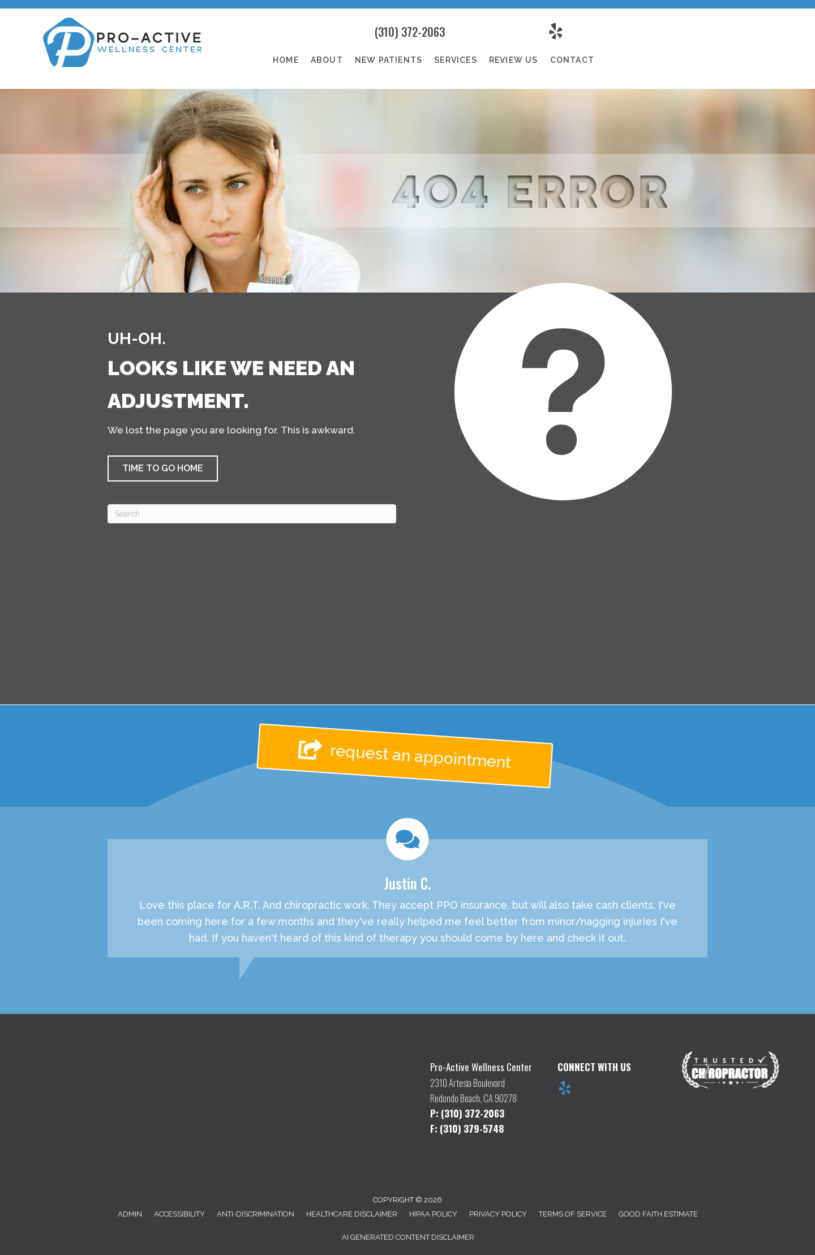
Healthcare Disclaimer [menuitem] (351, 1214)
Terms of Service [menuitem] (573, 1214)
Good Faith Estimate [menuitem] (658, 1214)
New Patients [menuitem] (388, 60)
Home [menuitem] (286, 60)
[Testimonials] (407, 887)
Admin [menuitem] (130, 1214)
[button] (163, 468)
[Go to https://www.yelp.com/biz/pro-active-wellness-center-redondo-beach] (564, 1090)
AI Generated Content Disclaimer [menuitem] (408, 1237)
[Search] (252, 513)
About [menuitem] (327, 60)
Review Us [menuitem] (513, 60)
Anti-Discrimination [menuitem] (255, 1214)
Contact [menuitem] (572, 60)
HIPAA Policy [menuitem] (433, 1214)
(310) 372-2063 (410, 31)
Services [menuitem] (455, 60)
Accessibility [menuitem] (179, 1214)
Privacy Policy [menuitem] (498, 1214)
